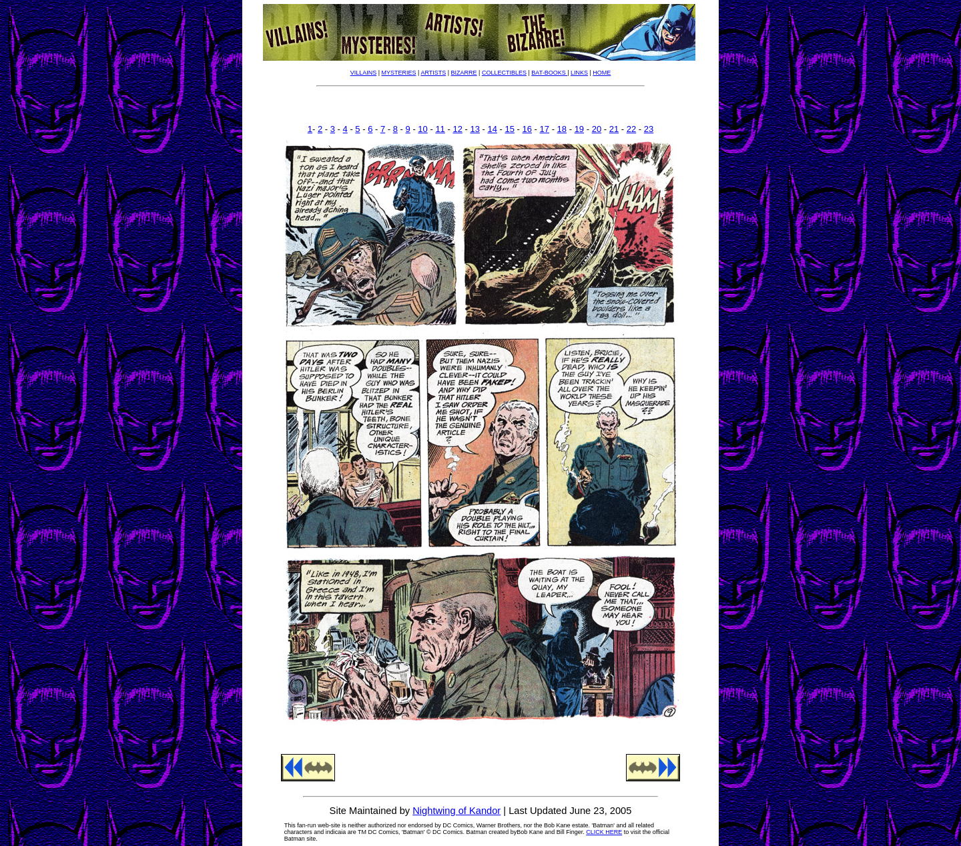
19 (579, 129)
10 (422, 129)
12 (457, 129)
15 (510, 129)
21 (614, 129)
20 (596, 129)
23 (648, 129)
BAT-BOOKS (549, 72)
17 (544, 129)
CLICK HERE (604, 832)
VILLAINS (363, 72)
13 (474, 129)
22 (631, 129)
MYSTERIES (399, 72)
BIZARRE (464, 72)
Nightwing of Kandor (456, 810)
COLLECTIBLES (504, 72)
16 (527, 129)
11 (439, 129)
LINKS (579, 72)
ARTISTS (433, 72)
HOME (602, 72)
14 (492, 129)
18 (562, 129)
